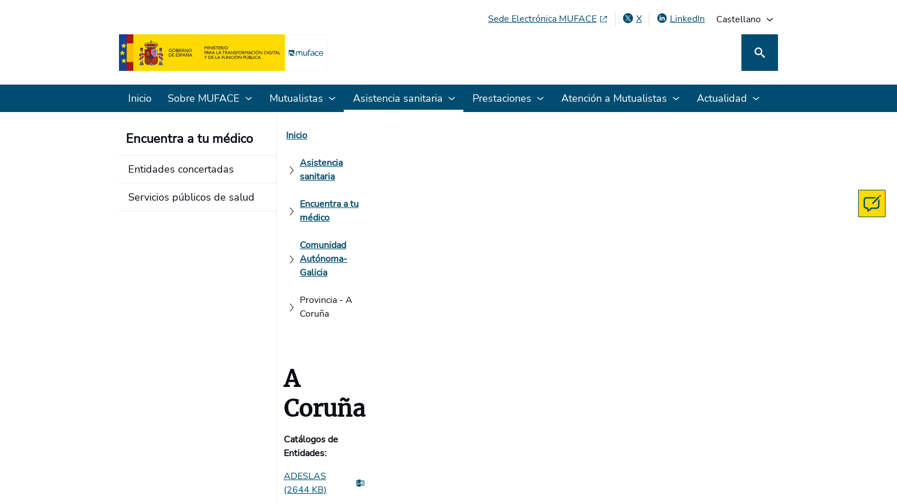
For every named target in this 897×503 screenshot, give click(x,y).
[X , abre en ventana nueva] (632, 19)
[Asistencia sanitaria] (370, 135)
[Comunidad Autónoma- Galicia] (596, 135)
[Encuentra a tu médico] (471, 135)
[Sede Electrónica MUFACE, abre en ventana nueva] (548, 19)
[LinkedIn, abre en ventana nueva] (680, 19)
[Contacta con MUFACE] (872, 203)
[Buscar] (759, 52)
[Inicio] (303, 135)
